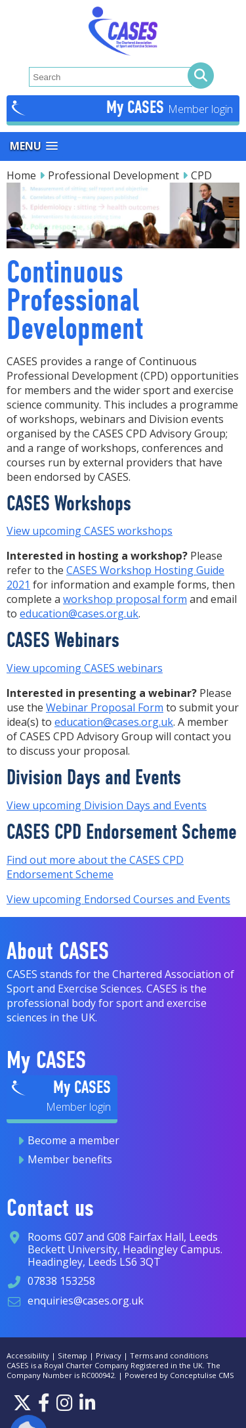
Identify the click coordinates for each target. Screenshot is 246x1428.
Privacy (108, 1355)
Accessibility (28, 1355)
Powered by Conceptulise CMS (179, 1375)
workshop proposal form (125, 599)
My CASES (137, 107)
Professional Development (113, 175)
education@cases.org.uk (79, 613)
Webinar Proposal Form (104, 707)
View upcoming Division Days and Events (107, 805)
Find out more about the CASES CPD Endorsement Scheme (95, 867)
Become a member (73, 1140)
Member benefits (70, 1159)
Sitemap (72, 1355)
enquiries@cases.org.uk (86, 1300)
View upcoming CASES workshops (90, 531)
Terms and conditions (169, 1355)
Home (21, 175)
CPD (201, 175)
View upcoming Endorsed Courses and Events (118, 899)
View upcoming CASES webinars (85, 668)
